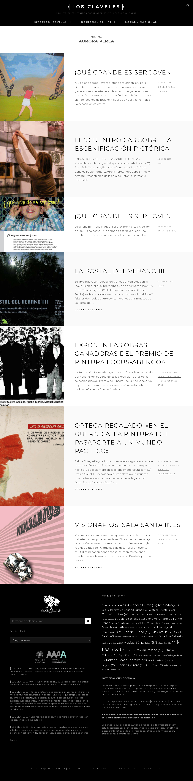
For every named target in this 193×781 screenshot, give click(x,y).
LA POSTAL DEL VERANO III (120, 271)
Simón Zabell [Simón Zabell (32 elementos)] (111, 669)
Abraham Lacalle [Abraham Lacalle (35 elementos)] (114, 605)
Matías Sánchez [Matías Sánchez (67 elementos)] (140, 642)
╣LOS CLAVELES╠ (96, 7)
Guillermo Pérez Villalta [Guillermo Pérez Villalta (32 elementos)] (134, 623)
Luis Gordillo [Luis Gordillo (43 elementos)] (162, 632)
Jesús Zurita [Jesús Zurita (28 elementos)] (148, 627)
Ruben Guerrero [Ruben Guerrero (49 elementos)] (130, 665)
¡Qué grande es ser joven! (124, 72)
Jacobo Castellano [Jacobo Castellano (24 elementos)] (173, 623)
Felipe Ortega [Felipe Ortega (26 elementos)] (110, 619)
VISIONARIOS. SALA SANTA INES (127, 524)
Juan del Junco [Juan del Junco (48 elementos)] (136, 632)
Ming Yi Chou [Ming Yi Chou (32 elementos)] (131, 650)
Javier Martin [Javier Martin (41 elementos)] (113, 627)
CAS (159, 163)
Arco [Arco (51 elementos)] (164, 605)
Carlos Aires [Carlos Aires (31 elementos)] (115, 610)
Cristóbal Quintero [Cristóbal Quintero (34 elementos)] (162, 609)
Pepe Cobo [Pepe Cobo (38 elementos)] (128, 655)
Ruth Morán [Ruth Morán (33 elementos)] (154, 665)
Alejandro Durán (56, 668)
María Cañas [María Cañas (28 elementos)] (115, 643)
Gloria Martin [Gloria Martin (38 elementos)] (157, 618)
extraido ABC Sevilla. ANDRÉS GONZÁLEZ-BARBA (169, 381)
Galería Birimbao (167, 231)
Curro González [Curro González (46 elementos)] (115, 614)
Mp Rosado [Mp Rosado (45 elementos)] (152, 650)
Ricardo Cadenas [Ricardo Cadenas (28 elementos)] (158, 660)
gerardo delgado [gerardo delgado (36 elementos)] (132, 618)
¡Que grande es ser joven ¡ (125, 216)
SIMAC (161, 286)
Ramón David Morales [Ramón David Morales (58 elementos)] (126, 660)
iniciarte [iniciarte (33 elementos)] (156, 623)
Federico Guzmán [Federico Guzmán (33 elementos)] (169, 614)
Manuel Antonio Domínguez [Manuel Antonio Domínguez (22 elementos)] (128, 637)
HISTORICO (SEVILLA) (50, 22)
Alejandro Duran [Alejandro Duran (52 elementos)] (142, 605)
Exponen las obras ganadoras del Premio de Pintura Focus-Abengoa (124, 353)
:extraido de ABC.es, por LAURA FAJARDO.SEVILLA (168, 469)
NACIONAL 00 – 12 (96, 22)
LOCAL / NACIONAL (141, 22)
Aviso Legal (153, 768)
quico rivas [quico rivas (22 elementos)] (158, 655)
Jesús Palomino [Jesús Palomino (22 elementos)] (132, 628)
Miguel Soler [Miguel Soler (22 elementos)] (164, 643)
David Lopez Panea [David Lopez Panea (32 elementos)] (143, 614)
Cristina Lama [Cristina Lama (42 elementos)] (136, 609)
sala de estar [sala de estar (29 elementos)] (172, 665)
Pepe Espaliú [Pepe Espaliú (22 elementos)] (144, 655)
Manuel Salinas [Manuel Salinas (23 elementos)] (149, 636)
